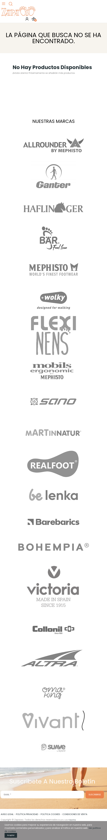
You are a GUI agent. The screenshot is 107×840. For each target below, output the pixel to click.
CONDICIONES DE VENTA (74, 814)
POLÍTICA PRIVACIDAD (27, 814)
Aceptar (10, 835)
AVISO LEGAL (7, 814)
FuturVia (72, 820)
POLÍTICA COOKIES (50, 814)
